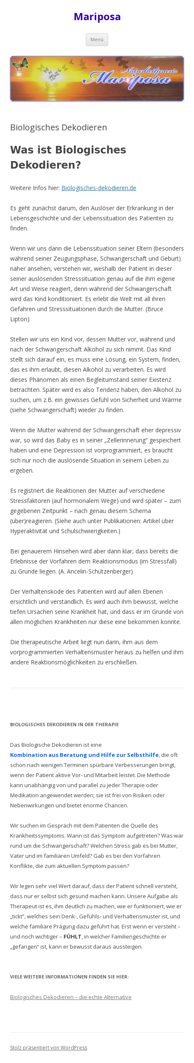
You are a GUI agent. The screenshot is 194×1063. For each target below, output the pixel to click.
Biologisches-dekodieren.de (98, 188)
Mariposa (97, 16)
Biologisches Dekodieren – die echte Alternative (71, 997)
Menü (97, 39)
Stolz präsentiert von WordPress (48, 1047)
